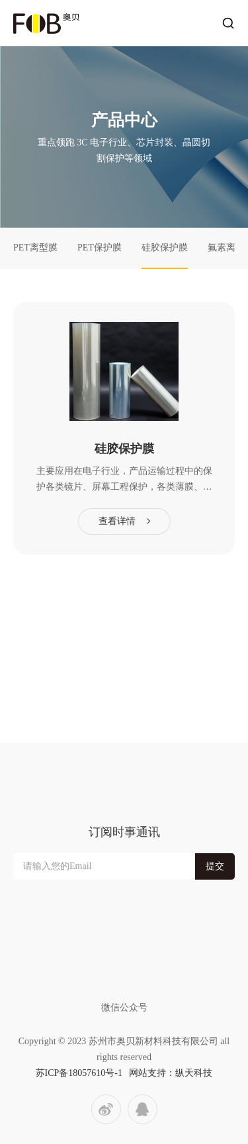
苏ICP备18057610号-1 (79, 1073)
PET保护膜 (99, 247)
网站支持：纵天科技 (170, 1073)
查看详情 (117, 521)
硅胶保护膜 (165, 247)
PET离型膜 (35, 247)
